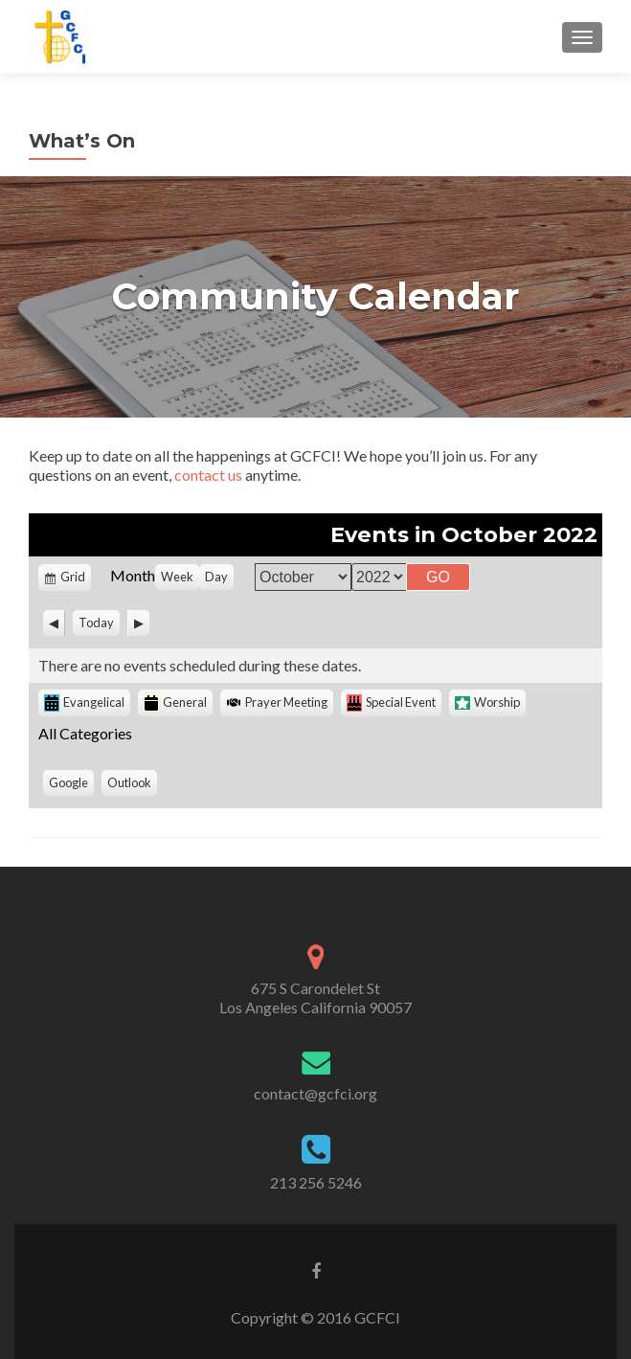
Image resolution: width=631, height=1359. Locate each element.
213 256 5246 (316, 1182)
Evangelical (84, 703)
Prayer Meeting (276, 702)
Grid (74, 579)
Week (177, 576)
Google (71, 785)
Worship (487, 702)
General (175, 703)
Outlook (132, 785)
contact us (208, 474)
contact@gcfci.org (315, 1093)
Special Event (391, 703)
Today (96, 622)
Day (216, 576)
